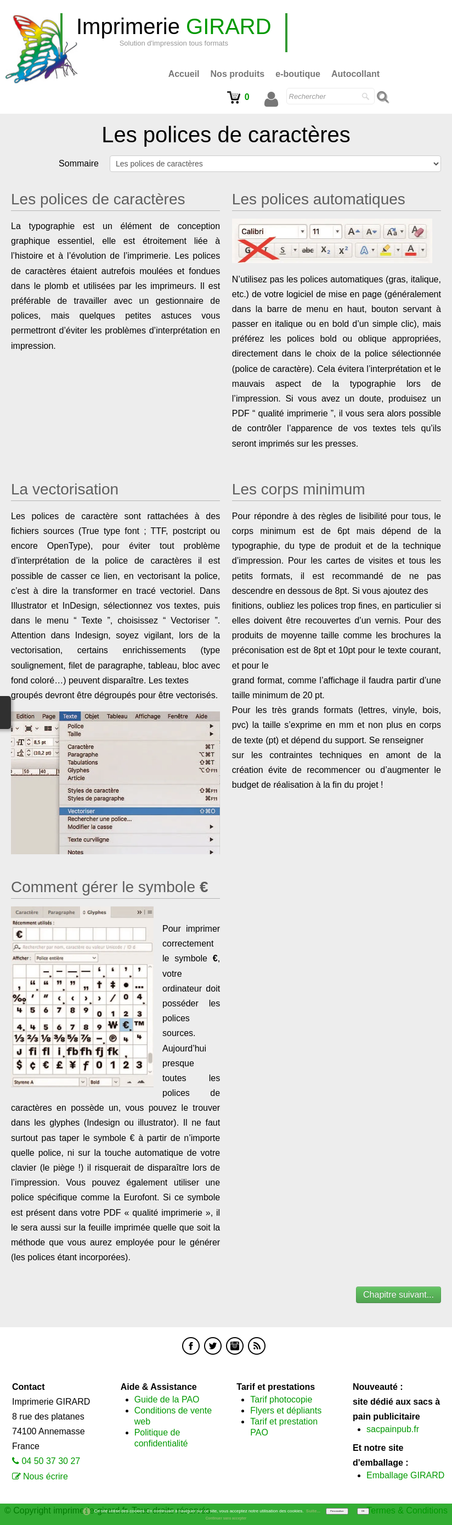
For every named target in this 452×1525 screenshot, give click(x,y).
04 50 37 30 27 (50, 1461)
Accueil (184, 74)
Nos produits (238, 74)
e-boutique (297, 74)
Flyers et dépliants (285, 1410)
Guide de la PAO (167, 1399)
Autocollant (355, 74)
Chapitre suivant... (398, 1294)
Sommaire (79, 163)
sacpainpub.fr (392, 1429)
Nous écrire (45, 1476)
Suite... (313, 1511)
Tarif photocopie (281, 1399)
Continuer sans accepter (226, 1518)
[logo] (174, 32)
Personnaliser (336, 1511)
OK (363, 1511)
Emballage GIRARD (405, 1475)
